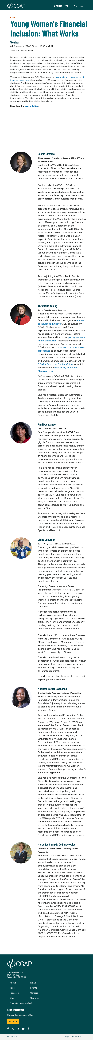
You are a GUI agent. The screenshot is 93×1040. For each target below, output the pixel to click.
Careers (34, 993)
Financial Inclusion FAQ (21, 1003)
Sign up (13, 1021)
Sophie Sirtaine (46, 154)
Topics (13, 988)
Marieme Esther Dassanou (52, 688)
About (13, 982)
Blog (12, 998)
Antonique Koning (47, 306)
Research (14, 993)
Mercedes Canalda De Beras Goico (56, 844)
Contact (34, 998)
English (58, 5)
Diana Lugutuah (46, 539)
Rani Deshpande (47, 424)
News (33, 982)
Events (14, 17)
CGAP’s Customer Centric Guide (55, 364)
